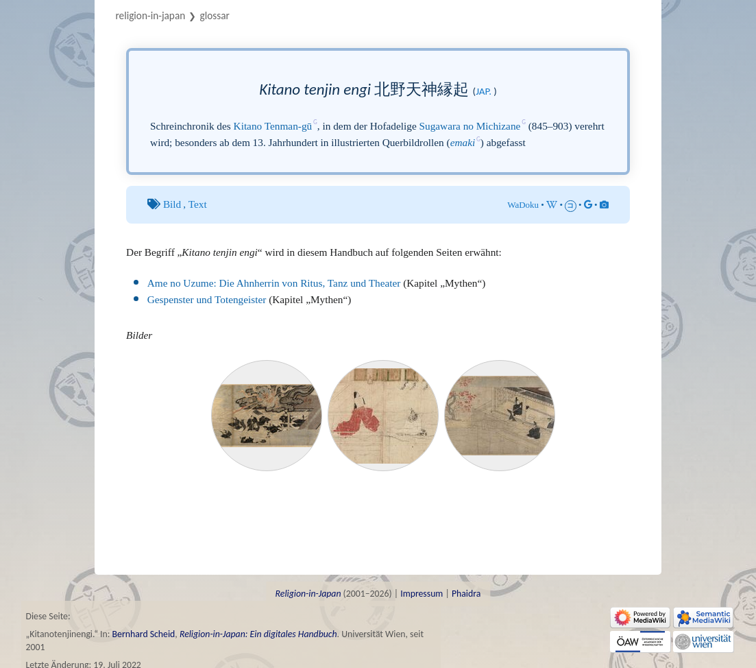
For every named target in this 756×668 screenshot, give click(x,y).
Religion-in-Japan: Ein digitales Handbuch (258, 634)
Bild (172, 204)
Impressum (421, 593)
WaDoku (523, 205)
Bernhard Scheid (143, 634)
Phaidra (466, 593)
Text (197, 204)
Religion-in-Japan (150, 15)
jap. (483, 91)
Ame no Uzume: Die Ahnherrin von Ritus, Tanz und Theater (274, 283)
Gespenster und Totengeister (207, 299)
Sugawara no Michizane (470, 126)
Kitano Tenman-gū (273, 126)
